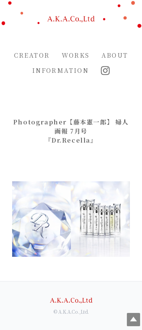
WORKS (75, 55)
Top (133, 319)
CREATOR (32, 55)
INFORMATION (60, 70)
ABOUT (114, 55)
